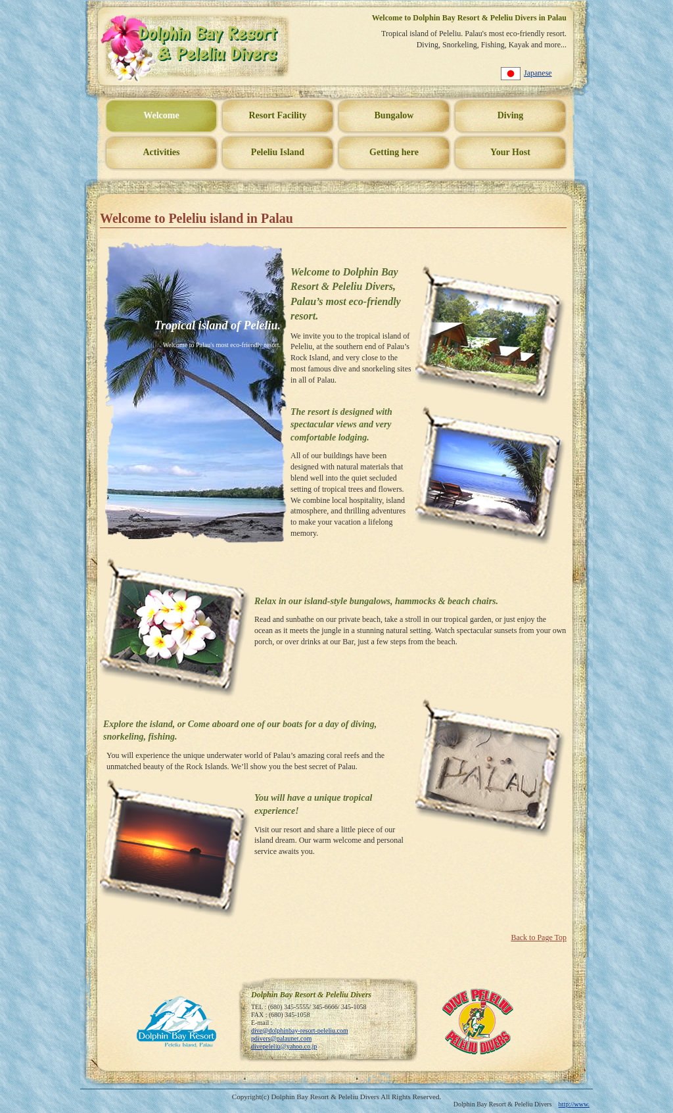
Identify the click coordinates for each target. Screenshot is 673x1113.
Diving (511, 115)
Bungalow (394, 115)
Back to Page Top (539, 937)
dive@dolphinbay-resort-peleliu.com (299, 1030)
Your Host (510, 152)
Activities (161, 152)
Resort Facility (277, 115)
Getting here (394, 152)
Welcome (161, 115)
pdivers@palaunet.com (281, 1038)
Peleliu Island (277, 152)
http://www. (574, 1104)
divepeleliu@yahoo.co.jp (284, 1046)
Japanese (538, 73)
